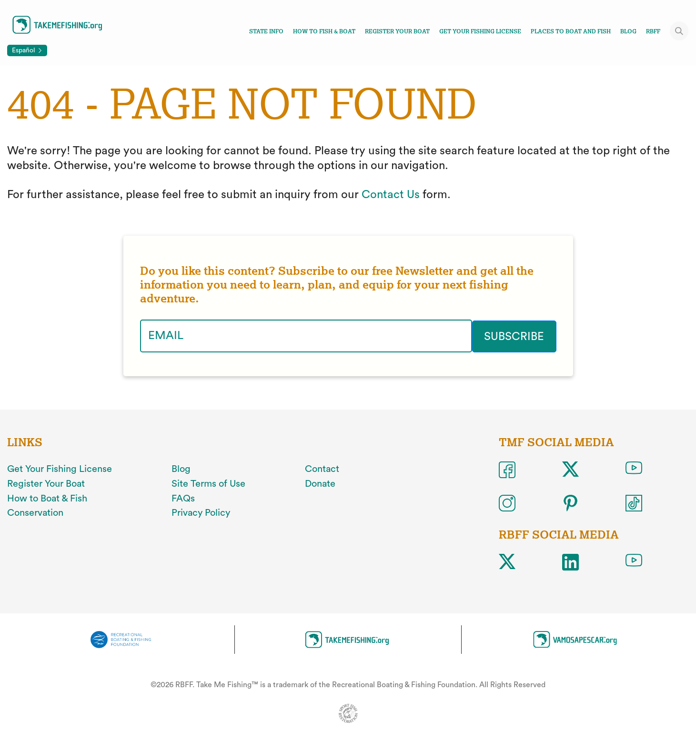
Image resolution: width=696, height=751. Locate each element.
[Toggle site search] (679, 30)
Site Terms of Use (208, 483)
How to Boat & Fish (47, 498)
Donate (320, 483)
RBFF (653, 31)
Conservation (35, 512)
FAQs (183, 498)
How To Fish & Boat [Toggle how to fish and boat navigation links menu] (324, 31)
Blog (628, 31)
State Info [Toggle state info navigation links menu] (266, 31)
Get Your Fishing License (480, 31)
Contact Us (391, 194)
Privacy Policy (200, 512)
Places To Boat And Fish (571, 31)
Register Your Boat (397, 31)
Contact (322, 468)
